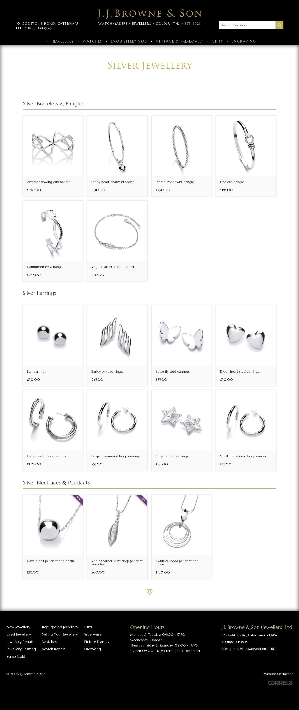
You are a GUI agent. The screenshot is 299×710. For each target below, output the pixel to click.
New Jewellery (18, 627)
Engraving (244, 41)
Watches (92, 41)
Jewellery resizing (21, 649)
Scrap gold (16, 656)
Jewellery (63, 41)
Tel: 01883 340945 (34, 28)
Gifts (217, 41)
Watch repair (53, 649)
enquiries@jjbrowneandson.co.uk (250, 649)
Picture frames (96, 641)
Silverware (93, 634)
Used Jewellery (19, 634)
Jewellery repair (20, 641)
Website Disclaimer (278, 674)
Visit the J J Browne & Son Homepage (149, 14)
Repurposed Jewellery (60, 627)
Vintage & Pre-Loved (179, 41)
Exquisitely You (129, 41)
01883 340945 (236, 642)
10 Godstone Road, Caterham (47, 23)
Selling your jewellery (60, 634)
